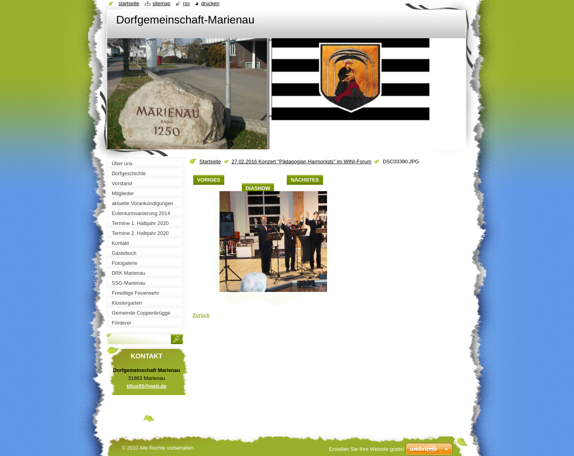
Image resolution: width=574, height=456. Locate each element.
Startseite (210, 161)
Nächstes (305, 180)
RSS (186, 3)
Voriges (208, 180)
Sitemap (161, 3)
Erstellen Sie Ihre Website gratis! (366, 449)
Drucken (210, 3)
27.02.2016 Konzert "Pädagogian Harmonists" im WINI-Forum (301, 161)
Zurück (201, 315)
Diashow (258, 188)
